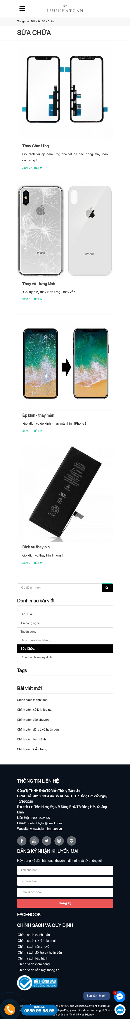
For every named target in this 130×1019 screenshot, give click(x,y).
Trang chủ (23, 21)
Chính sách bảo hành (31, 739)
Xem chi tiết (32, 167)
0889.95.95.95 (40, 818)
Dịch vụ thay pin (36, 547)
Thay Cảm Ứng (35, 146)
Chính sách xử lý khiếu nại (34, 710)
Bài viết (35, 21)
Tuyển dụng (28, 632)
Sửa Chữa (48, 21)
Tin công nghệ (30, 623)
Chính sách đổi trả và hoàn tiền (38, 730)
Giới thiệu (27, 614)
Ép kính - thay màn (38, 415)
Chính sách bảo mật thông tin (38, 970)
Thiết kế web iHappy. (81, 1014)
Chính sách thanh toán (32, 700)
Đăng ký (65, 903)
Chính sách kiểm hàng (32, 749)
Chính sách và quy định (36, 657)
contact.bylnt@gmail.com (44, 823)
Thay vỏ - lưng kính (38, 284)
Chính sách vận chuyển (33, 720)
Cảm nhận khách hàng (36, 640)
